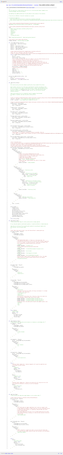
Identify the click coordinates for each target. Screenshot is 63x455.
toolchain (36, 5)
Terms (12, 453)
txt (58, 453)
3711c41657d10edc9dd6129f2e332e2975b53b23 (21, 5)
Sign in (61, 1)
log (30, 7)
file (27, 7)
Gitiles (6, 453)
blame (33, 7)
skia (7, 5)
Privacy (9, 453)
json (61, 453)
